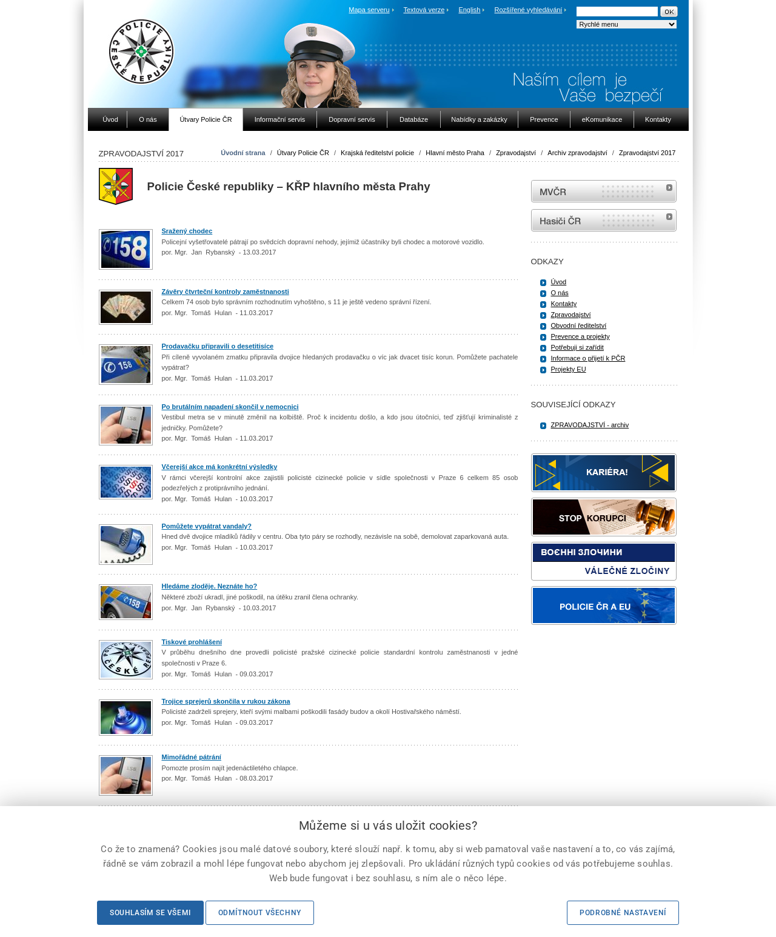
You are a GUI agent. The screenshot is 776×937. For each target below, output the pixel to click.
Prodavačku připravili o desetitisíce (218, 346)
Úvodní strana (243, 152)
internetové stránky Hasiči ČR (604, 220)
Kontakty (564, 303)
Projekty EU (568, 369)
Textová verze (423, 9)
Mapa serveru (369, 9)
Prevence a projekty (580, 336)
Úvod (559, 281)
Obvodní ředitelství (579, 325)
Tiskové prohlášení (192, 641)
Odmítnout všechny (259, 913)
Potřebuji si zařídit (577, 347)
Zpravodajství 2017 (647, 152)
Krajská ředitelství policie (377, 152)
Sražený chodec (187, 231)
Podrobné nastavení (623, 913)
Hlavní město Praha (455, 152)
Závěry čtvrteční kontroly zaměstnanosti (225, 291)
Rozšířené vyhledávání (529, 9)
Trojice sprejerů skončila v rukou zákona (226, 701)
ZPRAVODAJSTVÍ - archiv (590, 424)
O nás (560, 292)
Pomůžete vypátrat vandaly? (207, 526)
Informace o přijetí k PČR (588, 358)
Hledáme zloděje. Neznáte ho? (210, 586)
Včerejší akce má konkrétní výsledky (220, 466)
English (469, 9)
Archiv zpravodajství (577, 152)
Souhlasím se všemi (150, 913)
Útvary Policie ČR (303, 152)
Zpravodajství (516, 152)
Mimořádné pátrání (191, 757)
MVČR (604, 191)
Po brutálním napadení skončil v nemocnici (230, 406)
